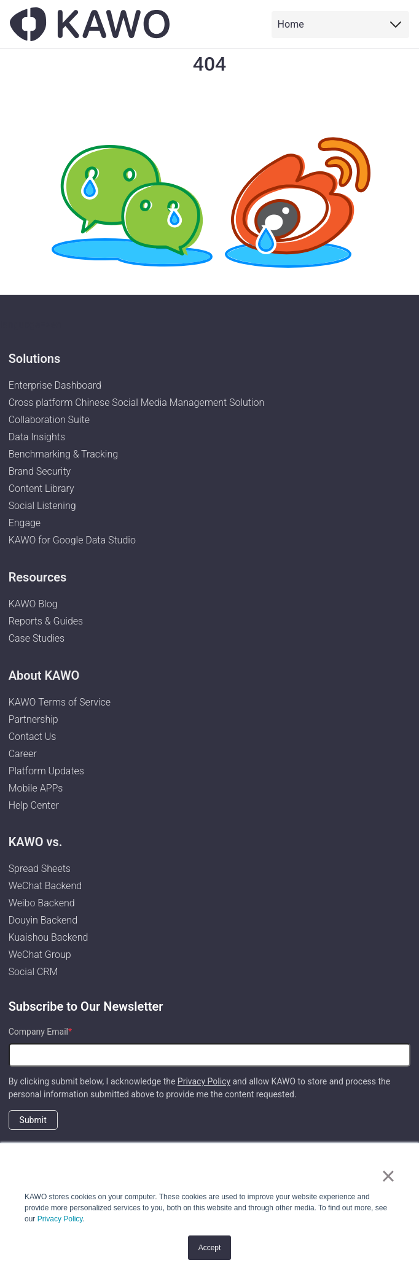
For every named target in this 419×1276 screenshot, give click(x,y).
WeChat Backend (45, 886)
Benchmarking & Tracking (63, 454)
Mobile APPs (36, 788)
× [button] (388, 1175)
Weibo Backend (42, 903)
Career (23, 754)
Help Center (34, 805)
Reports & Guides (46, 621)
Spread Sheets (40, 868)
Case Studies (37, 638)
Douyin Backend (43, 920)
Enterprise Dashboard (55, 385)
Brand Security (40, 471)
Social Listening (42, 506)
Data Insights (37, 437)
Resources (38, 577)
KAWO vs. (36, 841)
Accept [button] (209, 1247)
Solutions (35, 358)
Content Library (41, 488)
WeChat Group (40, 954)
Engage (25, 523)
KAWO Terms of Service (61, 702)
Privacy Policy (60, 1219)
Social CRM (33, 972)
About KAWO (44, 675)
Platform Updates (46, 771)
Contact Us (33, 736)
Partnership (33, 719)
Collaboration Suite (49, 420)
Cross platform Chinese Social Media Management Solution (137, 402)
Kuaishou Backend (48, 937)
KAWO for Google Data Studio (72, 540)
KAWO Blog (33, 604)
